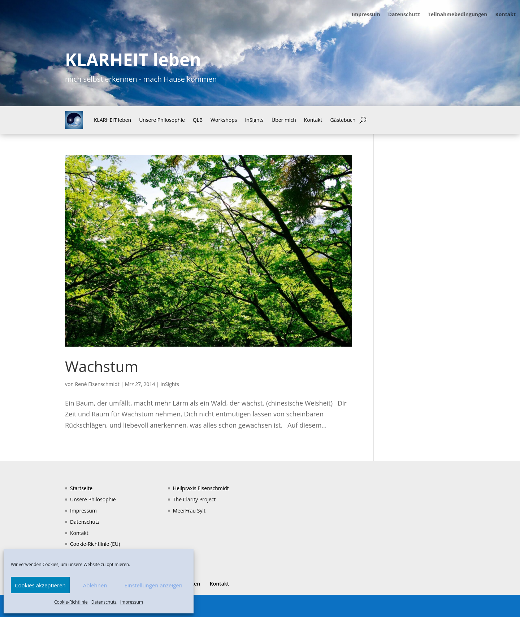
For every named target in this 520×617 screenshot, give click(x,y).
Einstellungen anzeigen (153, 585)
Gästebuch (342, 119)
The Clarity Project (194, 499)
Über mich (284, 119)
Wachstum (101, 366)
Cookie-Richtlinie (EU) (95, 543)
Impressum (131, 602)
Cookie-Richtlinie (71, 602)
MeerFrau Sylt (189, 510)
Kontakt (505, 15)
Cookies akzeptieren (40, 585)
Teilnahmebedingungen (458, 15)
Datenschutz (104, 602)
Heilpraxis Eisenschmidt (201, 488)
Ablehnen (95, 585)
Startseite (81, 488)
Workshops (224, 119)
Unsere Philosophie (162, 119)
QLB (198, 119)
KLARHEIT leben (112, 119)
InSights (254, 119)
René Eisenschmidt (97, 384)
